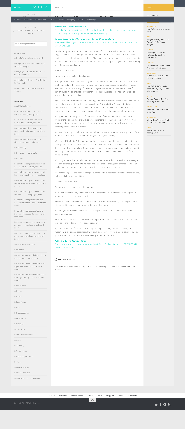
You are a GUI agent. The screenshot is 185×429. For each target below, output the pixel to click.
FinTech (19, 315)
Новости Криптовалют (25, 375)
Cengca (22, 8)
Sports (80, 19)
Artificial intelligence (23, 125)
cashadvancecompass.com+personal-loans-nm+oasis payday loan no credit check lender (30, 222)
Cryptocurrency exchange (25, 263)
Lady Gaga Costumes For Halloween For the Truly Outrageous (156, 73)
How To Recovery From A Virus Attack (29, 77)
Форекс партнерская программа (28, 397)
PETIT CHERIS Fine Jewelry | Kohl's (71, 259)
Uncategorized (21, 370)
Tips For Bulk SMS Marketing (94, 285)
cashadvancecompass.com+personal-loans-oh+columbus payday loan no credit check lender (29, 233)
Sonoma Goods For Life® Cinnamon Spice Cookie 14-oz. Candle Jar (85, 57)
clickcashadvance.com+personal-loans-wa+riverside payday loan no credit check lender (29, 244)
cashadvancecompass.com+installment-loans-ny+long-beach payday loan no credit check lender (30, 202)
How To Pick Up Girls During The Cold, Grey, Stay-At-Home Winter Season (158, 107)
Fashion (52, 19)
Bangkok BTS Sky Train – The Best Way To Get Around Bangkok (158, 61)
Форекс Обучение (23, 392)
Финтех (19, 381)
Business (17, 19)
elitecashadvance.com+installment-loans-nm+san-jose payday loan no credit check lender (30, 296)
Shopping (71, 19)
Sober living (20, 348)
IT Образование (22, 332)
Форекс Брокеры (22, 386)
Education (28, 19)
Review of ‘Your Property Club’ (123, 285)
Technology (91, 19)
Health (61, 19)
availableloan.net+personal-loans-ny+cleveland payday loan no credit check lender (29, 150)
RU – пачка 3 (21, 337)
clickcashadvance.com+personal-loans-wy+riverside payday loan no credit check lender (29, 255)
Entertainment (40, 19)
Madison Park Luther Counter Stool (71, 45)
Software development (24, 353)
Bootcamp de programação (26, 172)
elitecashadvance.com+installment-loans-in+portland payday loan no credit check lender (30, 285)
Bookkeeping (21, 166)
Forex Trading (21, 321)
